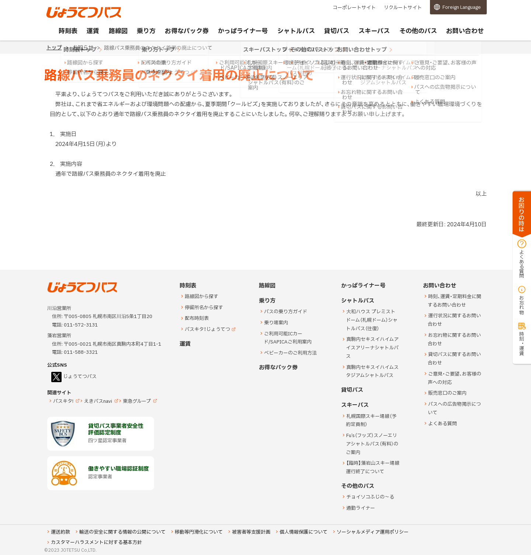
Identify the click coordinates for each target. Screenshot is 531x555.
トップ (54, 48)
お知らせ (83, 48)
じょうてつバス (66, 17)
